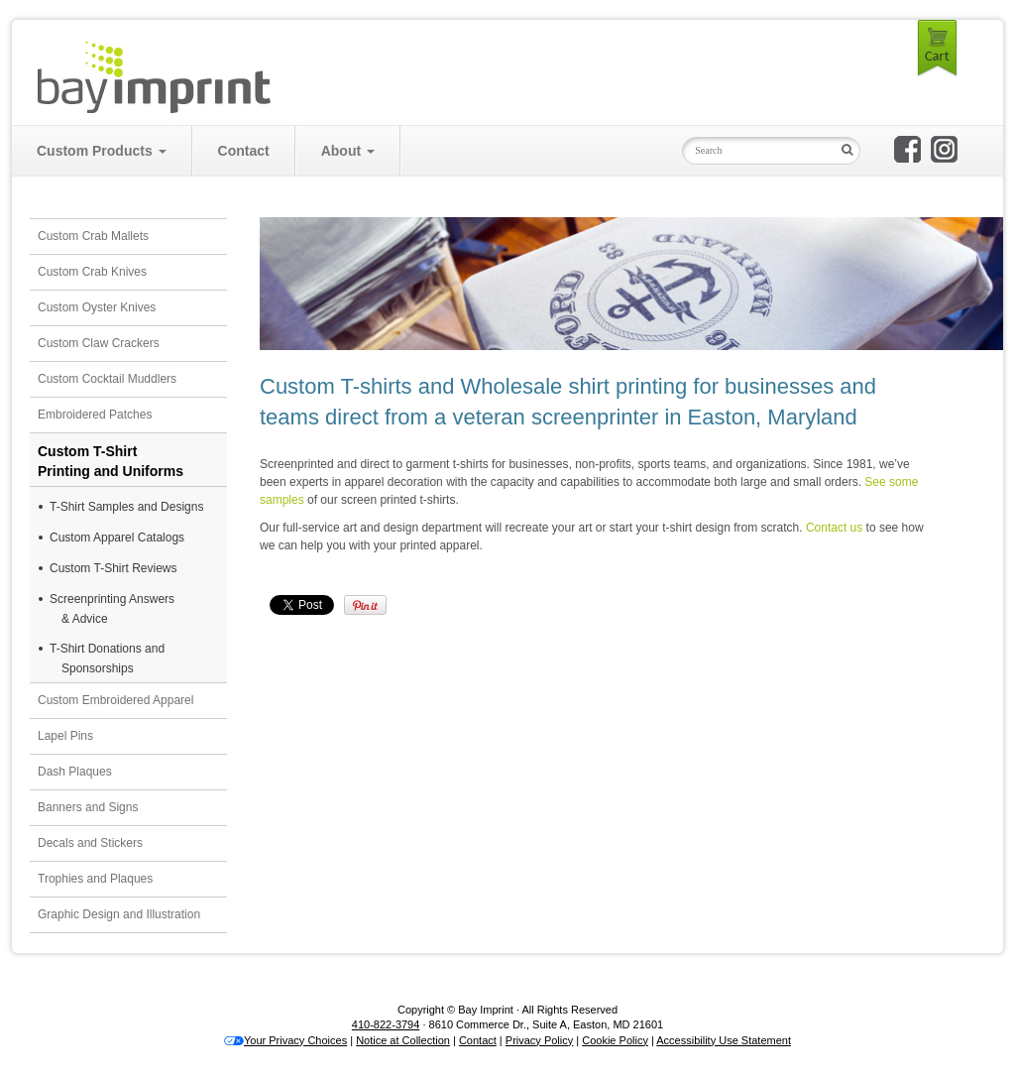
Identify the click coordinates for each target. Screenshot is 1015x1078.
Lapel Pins (65, 736)
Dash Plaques (75, 772)
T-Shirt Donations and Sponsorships (107, 658)
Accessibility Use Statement (723, 1040)
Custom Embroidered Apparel (115, 700)
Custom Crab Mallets (93, 236)
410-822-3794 (386, 1024)
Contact (244, 151)
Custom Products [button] (102, 151)
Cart (937, 48)
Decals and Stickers (90, 843)
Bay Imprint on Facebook (907, 149)
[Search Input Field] (757, 151)
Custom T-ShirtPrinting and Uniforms (110, 461)
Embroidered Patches (95, 414)
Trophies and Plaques (95, 879)
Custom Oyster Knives (97, 307)
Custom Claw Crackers (99, 343)
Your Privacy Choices (285, 1040)
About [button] (348, 151)
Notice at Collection (403, 1040)
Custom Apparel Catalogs (117, 537)
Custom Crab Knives (92, 272)
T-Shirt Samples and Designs (126, 507)
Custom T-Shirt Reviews (113, 568)
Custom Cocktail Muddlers (107, 379)
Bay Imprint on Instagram (944, 149)
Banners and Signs (88, 807)
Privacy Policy (539, 1040)
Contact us (834, 528)
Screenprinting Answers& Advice (112, 609)
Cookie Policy (615, 1040)
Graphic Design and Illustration (119, 914)
